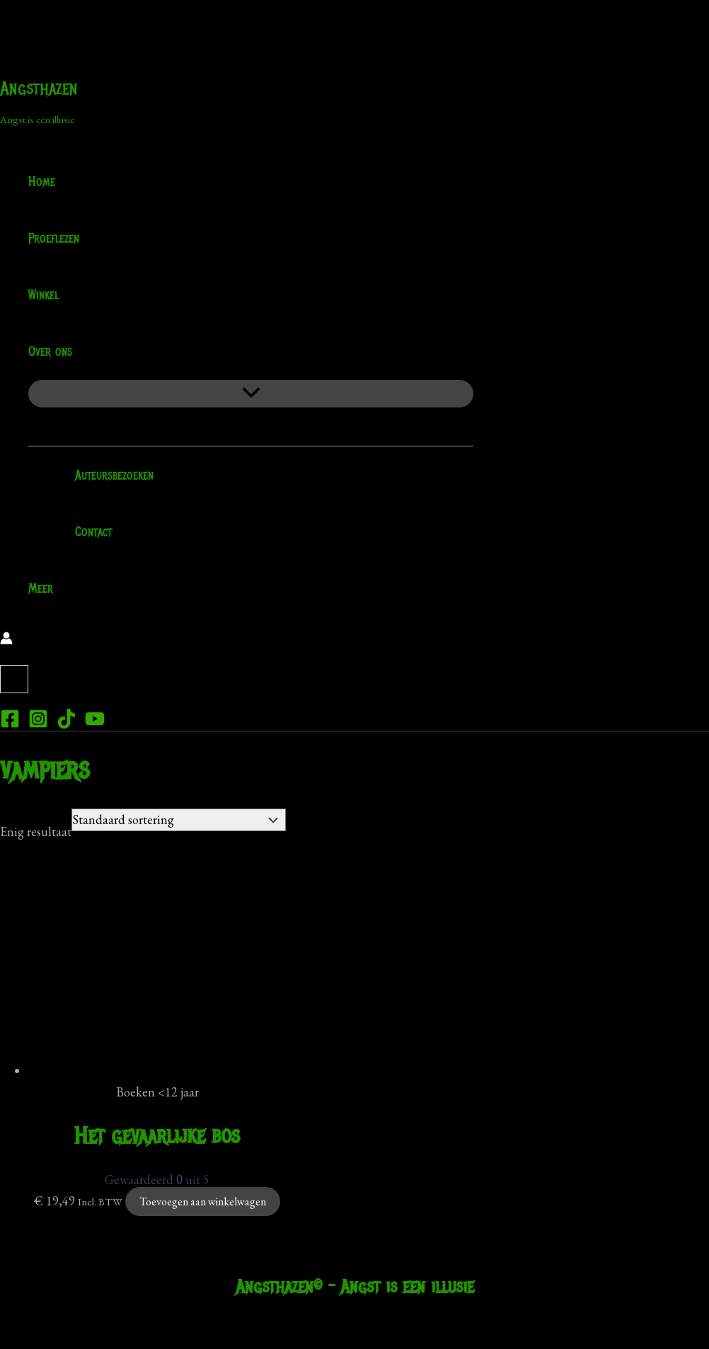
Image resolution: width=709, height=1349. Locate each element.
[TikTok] (66, 724)
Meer (40, 588)
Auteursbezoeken (105, 475)
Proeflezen (53, 238)
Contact (84, 532)
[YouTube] (95, 724)
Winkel (43, 295)
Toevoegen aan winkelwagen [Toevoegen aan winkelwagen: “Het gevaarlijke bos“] (202, 1201)
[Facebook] (10, 724)
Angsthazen (39, 88)
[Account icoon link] (6, 640)
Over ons (59, 351)
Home (41, 182)
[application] (81, 351)
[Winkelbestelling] (178, 820)
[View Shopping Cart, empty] (14, 679)
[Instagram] (38, 724)
